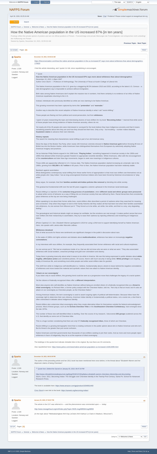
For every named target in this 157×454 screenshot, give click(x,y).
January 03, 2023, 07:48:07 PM (44, 400)
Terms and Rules (137, 451)
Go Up (12, 426)
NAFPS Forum (19, 9)
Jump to (114, 437)
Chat (104, 16)
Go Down (13, 50)
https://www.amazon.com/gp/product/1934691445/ (74, 386)
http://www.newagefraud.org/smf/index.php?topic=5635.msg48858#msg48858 (64, 409)
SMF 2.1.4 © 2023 (13, 451)
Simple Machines (25, 451)
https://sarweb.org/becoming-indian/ (74, 390)
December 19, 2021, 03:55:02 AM (45, 57)
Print (144, 50)
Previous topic (130, 43)
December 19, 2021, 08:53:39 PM (44, 356)
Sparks (17, 57)
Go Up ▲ (146, 451)
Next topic (142, 43)
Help (129, 451)
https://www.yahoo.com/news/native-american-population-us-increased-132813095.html (85, 347)
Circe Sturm (38, 390)
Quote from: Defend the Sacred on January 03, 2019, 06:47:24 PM (61, 369)
